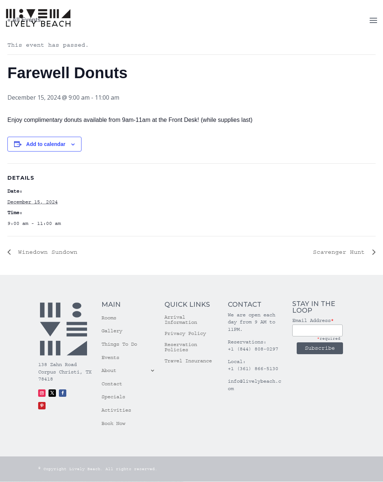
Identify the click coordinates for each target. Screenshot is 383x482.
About (108, 370)
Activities (116, 410)
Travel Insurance (188, 361)
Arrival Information (180, 320)
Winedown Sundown (45, 252)
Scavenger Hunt (341, 252)
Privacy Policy (185, 333)
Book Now (113, 423)
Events (110, 357)
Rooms (108, 318)
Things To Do (119, 344)
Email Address (313, 320)
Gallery (111, 331)
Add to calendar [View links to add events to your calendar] (46, 144)
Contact (111, 384)
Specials (113, 397)
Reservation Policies (180, 347)
